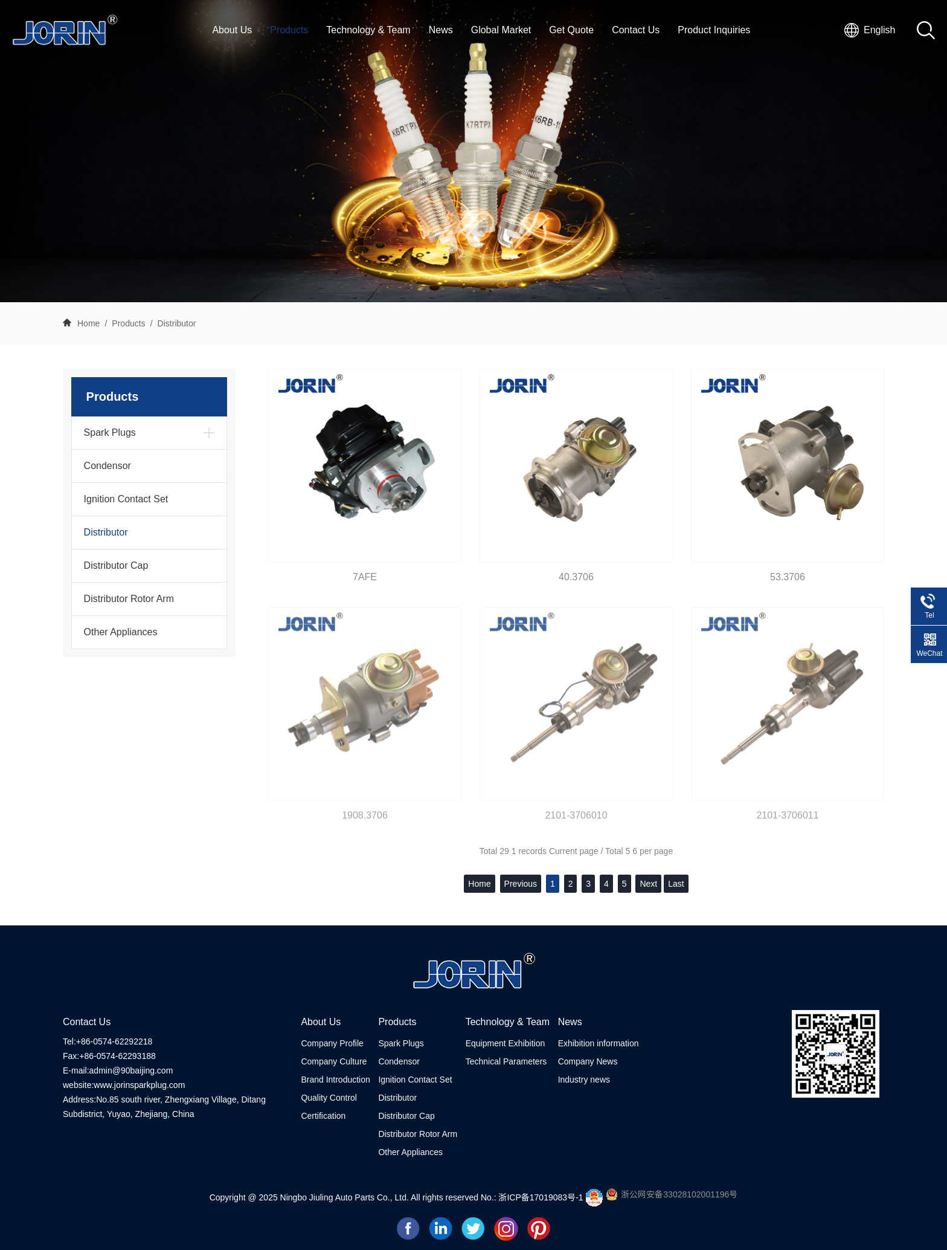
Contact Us (636, 30)
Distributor (177, 323)
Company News (588, 1061)
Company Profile (332, 1043)
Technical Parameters (506, 1061)
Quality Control (329, 1098)
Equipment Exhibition (505, 1043)
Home (88, 323)
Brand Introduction (335, 1079)
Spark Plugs (110, 432)
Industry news (584, 1079)
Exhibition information (598, 1043)
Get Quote (571, 30)
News (441, 30)
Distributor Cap (116, 565)
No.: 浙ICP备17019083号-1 (533, 1197)
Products (289, 30)
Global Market (501, 30)
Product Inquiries (714, 30)
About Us (232, 30)
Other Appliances (121, 632)
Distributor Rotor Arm (129, 599)
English (879, 30)
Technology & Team (368, 30)
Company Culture (334, 1061)
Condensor (107, 466)
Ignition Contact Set (126, 499)
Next (648, 884)
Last (676, 884)
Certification (323, 1116)
